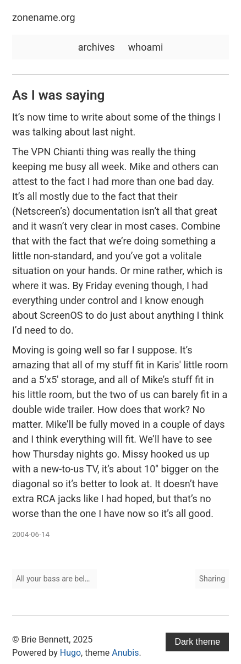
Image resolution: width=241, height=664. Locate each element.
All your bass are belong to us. (67, 578)
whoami (145, 47)
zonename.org (43, 17)
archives (96, 47)
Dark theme (197, 641)
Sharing (212, 578)
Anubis (125, 652)
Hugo (70, 652)
